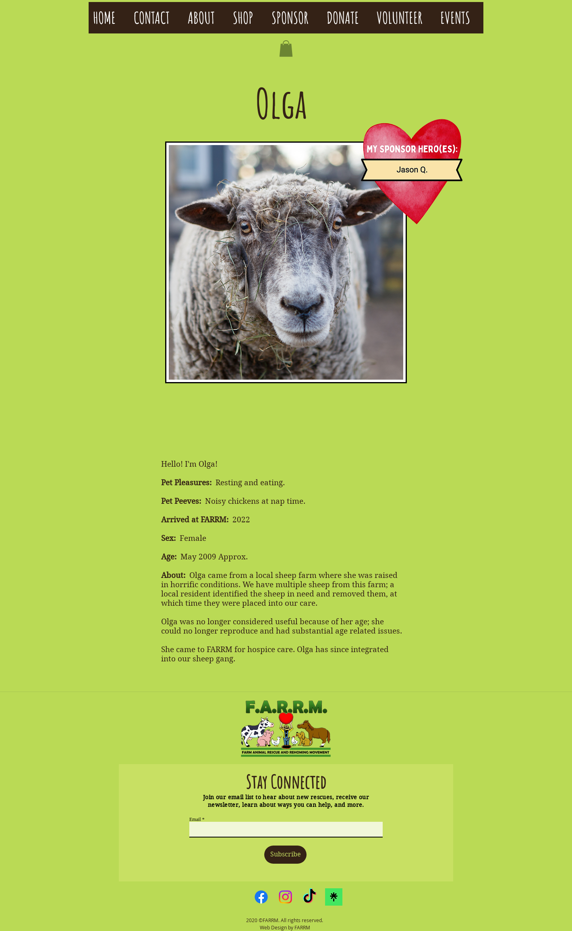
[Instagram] (285, 897)
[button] (286, 48)
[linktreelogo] (333, 897)
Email (195, 819)
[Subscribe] (285, 855)
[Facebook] (261, 897)
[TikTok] (309, 897)
